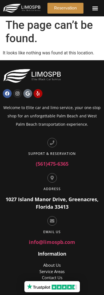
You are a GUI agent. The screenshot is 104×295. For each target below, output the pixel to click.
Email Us (52, 232)
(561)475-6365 (52, 163)
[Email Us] (52, 221)
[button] (95, 8)
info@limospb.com (52, 242)
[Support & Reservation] (52, 142)
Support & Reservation (52, 153)
